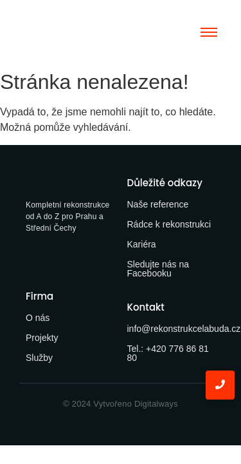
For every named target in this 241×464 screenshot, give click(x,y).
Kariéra (141, 244)
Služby (39, 358)
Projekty (42, 338)
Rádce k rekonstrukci (169, 224)
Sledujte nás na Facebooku (158, 268)
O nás (37, 318)
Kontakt (146, 307)
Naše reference (158, 204)
